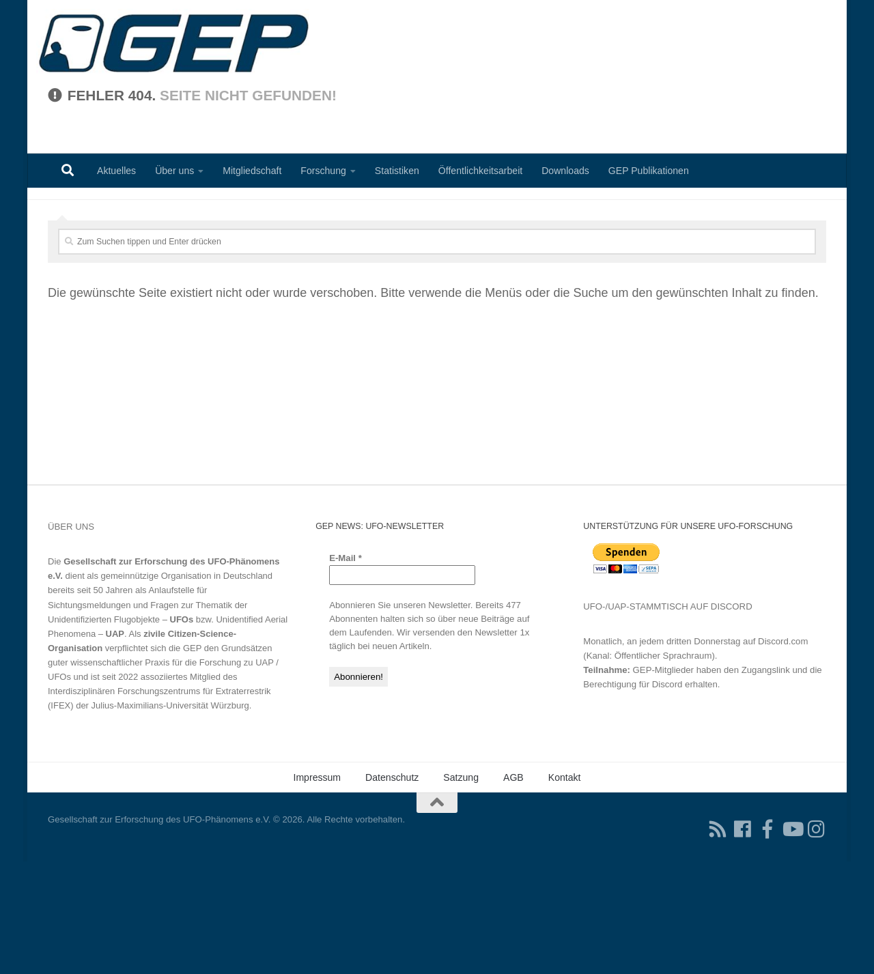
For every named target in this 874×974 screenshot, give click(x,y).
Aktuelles (116, 170)
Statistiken (397, 170)
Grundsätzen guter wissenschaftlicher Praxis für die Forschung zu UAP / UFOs (163, 775)
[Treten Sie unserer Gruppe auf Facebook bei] (767, 941)
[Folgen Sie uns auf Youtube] (792, 941)
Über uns (174, 170)
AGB (513, 890)
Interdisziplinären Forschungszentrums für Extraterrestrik (159, 804)
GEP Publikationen (648, 170)
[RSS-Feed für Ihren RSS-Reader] (718, 941)
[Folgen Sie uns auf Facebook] (742, 941)
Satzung (461, 890)
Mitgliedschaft (252, 170)
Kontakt (564, 890)
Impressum (317, 890)
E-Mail (345, 670)
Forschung (323, 170)
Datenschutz (392, 890)
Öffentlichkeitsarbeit (480, 170)
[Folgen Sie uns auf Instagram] (816, 941)
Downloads (565, 170)
